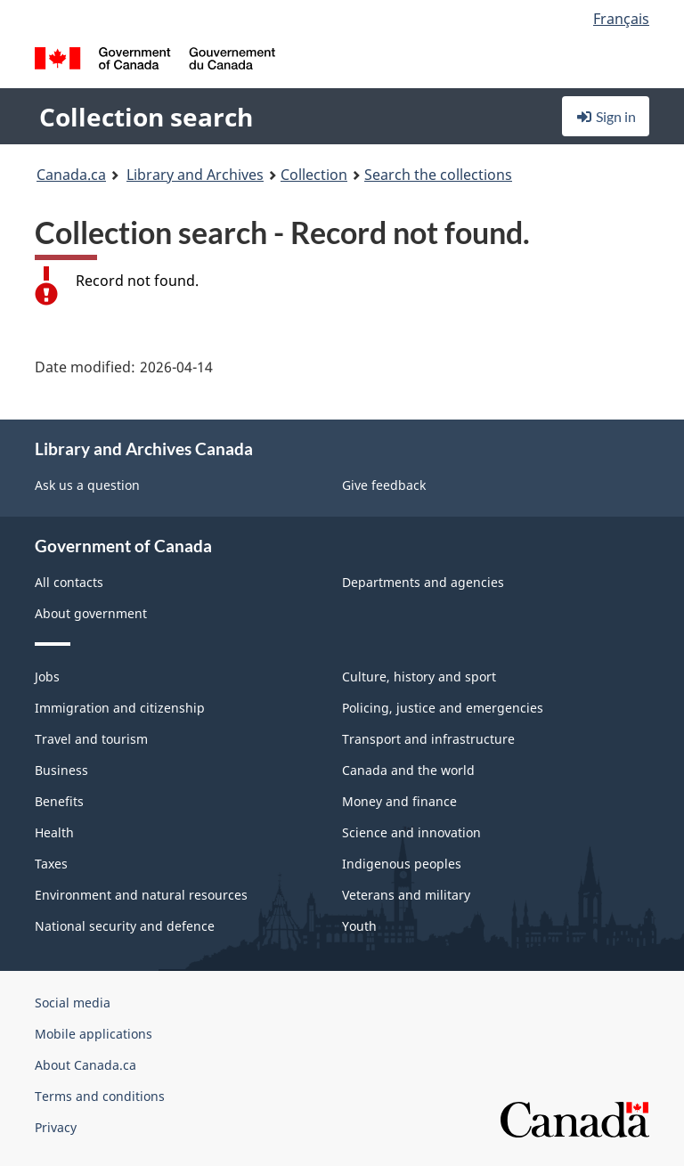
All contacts (69, 582)
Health (54, 832)
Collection (314, 174)
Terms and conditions (100, 1096)
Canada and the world (408, 770)
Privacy (56, 1127)
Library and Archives (195, 174)
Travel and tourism (91, 738)
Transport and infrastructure (428, 738)
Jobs (47, 676)
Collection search (146, 117)
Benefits (59, 801)
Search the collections (438, 174)
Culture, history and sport (419, 676)
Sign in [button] (605, 116)
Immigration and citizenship (120, 707)
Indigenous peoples (401, 863)
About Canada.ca (85, 1064)
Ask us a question (87, 485)
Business (61, 770)
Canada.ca (71, 174)
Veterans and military (406, 894)
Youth (359, 925)
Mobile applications (93, 1033)
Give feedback (384, 485)
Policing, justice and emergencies (442, 707)
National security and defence (125, 925)
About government (91, 613)
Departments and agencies (423, 582)
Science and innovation (411, 832)
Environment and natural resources (141, 894)
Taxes (51, 863)
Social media (72, 1002)
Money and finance (399, 801)
